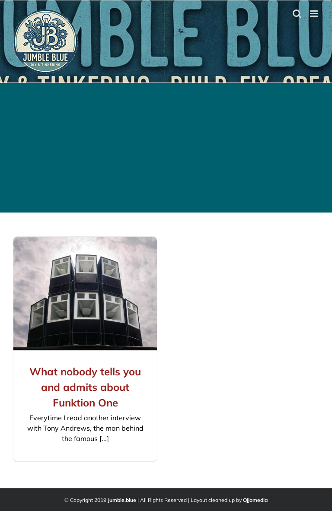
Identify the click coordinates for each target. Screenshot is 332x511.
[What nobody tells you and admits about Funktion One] (85, 293)
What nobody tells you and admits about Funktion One (85, 387)
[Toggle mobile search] (297, 13)
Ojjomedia (255, 500)
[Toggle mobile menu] (314, 13)
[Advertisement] (166, 147)
